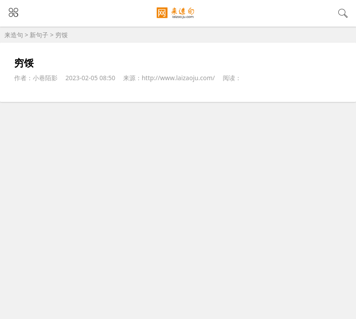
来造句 (13, 35)
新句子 (39, 35)
